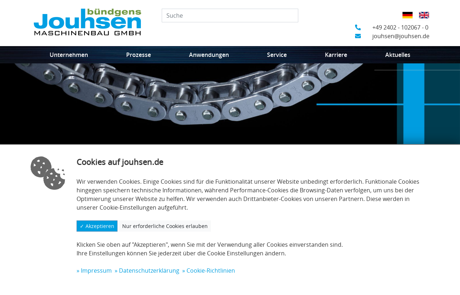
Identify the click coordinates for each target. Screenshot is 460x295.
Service (277, 55)
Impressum (96, 270)
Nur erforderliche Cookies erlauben (165, 226)
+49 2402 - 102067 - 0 (391, 27)
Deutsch (410, 20)
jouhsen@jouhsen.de (392, 36)
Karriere (336, 55)
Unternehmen (69, 55)
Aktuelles (397, 55)
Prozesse (138, 55)
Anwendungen (209, 55)
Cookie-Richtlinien (211, 270)
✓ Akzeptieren (97, 226)
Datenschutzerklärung (149, 270)
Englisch (426, 20)
